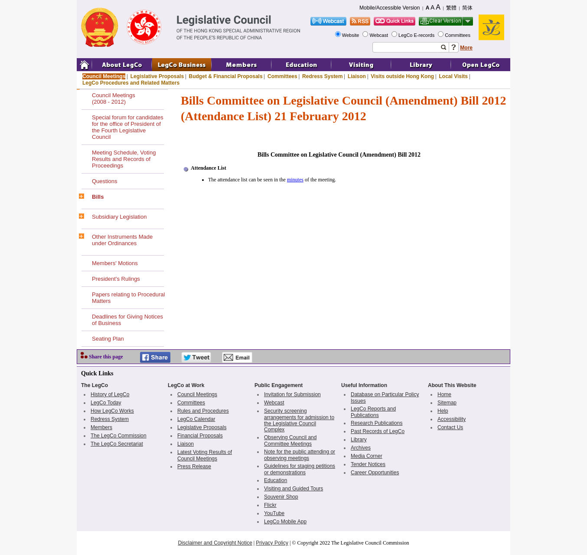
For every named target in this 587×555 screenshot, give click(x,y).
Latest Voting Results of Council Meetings (204, 455)
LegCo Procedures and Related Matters (130, 83)
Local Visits (453, 76)
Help (442, 411)
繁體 (451, 8)
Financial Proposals (200, 436)
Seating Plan (108, 338)
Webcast (379, 35)
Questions (104, 181)
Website (351, 35)
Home (444, 394)
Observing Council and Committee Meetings (290, 440)
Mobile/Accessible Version (389, 8)
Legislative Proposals (157, 76)
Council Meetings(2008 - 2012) (113, 98)
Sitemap (447, 403)
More (466, 48)
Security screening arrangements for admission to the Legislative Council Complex (299, 420)
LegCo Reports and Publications (373, 412)
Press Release (194, 466)
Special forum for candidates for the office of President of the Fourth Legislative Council (127, 127)
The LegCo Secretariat (117, 444)
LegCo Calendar (196, 419)
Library (359, 440)
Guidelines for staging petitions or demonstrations (299, 469)
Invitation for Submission (292, 394)
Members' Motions (115, 263)
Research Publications (376, 423)
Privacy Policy (272, 543)
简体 (467, 8)
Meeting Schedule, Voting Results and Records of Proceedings (124, 159)
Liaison (357, 76)
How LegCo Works (112, 411)
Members (101, 427)
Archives (361, 448)
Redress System (322, 76)
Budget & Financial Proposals (226, 76)
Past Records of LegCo (377, 431)
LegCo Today (106, 403)
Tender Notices (368, 464)
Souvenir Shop (281, 497)
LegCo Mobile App (285, 522)
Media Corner (366, 456)
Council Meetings (103, 76)
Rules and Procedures (203, 411)
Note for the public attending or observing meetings (299, 455)
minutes (295, 180)
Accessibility (451, 419)
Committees (458, 35)
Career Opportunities (375, 473)
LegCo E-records (417, 35)
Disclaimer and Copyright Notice (215, 543)
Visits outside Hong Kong (402, 76)
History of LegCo (110, 394)
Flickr (270, 505)
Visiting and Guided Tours (293, 489)
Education (275, 480)
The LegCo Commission (119, 436)
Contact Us (450, 427)
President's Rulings (116, 279)
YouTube (274, 513)
